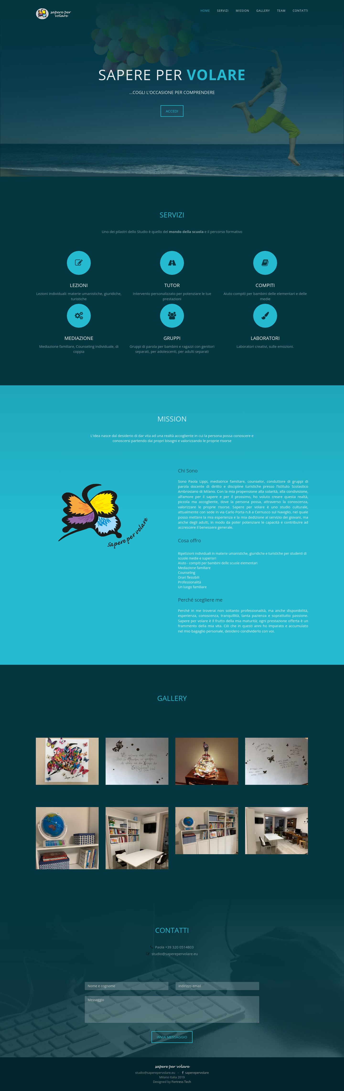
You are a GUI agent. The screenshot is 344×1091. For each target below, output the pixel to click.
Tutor (172, 285)
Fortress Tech (181, 1082)
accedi (172, 111)
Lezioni (79, 285)
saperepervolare (197, 1072)
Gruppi (171, 338)
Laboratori (265, 338)
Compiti (265, 285)
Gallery (263, 11)
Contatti (300, 11)
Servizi (223, 11)
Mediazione (78, 338)
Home (205, 11)
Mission (242, 11)
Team (281, 11)
